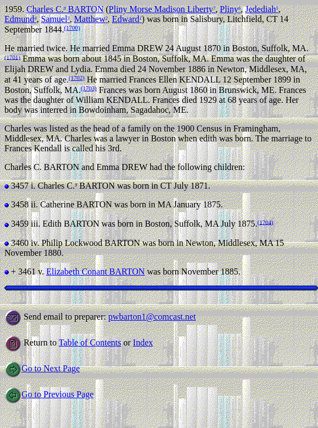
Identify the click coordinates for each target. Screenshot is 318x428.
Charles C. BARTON (64, 9)
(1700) (72, 27)
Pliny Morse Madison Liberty (162, 9)
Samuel (55, 19)
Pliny (230, 9)
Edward (127, 19)
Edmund (20, 19)
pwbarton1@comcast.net (152, 316)
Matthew (91, 19)
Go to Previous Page (49, 394)
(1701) (12, 56)
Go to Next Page (42, 368)
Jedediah (261, 9)
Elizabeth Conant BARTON (95, 271)
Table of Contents (90, 342)
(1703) (89, 88)
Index (143, 342)
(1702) (77, 77)
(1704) (265, 221)
